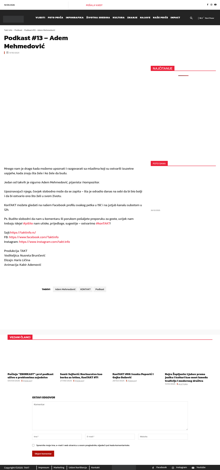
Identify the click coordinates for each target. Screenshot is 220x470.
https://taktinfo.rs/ (23, 232)
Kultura (183, 384)
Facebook (161, 467)
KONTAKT (85, 289)
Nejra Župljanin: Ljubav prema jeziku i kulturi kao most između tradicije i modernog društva (186, 377)
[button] (191, 18)
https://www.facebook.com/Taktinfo (34, 237)
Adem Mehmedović (65, 289)
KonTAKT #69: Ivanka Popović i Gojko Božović (133, 375)
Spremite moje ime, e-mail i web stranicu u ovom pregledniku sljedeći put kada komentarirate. (83, 445)
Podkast (18, 30)
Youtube (201, 467)
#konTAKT (103, 223)
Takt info (8, 30)
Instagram (181, 467)
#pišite (28, 223)
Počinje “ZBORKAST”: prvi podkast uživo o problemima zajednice (30, 375)
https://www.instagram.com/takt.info (44, 241)
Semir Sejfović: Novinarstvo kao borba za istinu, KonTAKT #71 (81, 375)
